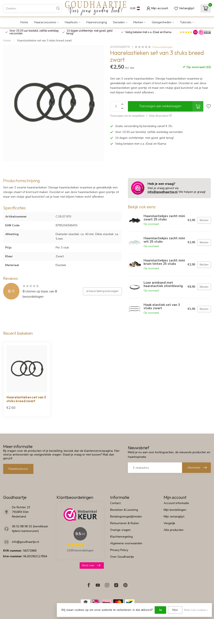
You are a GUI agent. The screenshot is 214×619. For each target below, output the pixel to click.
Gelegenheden (161, 22)
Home (24, 22)
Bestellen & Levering (124, 510)
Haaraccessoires (45, 22)
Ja (160, 610)
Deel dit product (160, 115)
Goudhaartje (120, 47)
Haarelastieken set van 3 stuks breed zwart (44, 40)
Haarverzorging (96, 22)
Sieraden (119, 22)
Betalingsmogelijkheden (126, 517)
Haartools (71, 22)
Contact (115, 503)
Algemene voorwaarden (126, 543)
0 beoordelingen (162, 47)
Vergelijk (169, 523)
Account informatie (176, 503)
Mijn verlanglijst (174, 517)
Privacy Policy (119, 550)
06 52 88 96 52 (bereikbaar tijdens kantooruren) (30, 528)
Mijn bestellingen (175, 510)
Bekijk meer (91, 565)
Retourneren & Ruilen (124, 523)
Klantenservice (18, 469)
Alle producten (173, 530)
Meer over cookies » (196, 610)
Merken (138, 22)
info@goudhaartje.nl (163, 192)
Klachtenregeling (121, 537)
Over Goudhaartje (122, 557)
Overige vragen (120, 530)
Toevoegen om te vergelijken (127, 115)
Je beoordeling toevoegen (102, 291)
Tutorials (185, 22)
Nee (175, 610)
